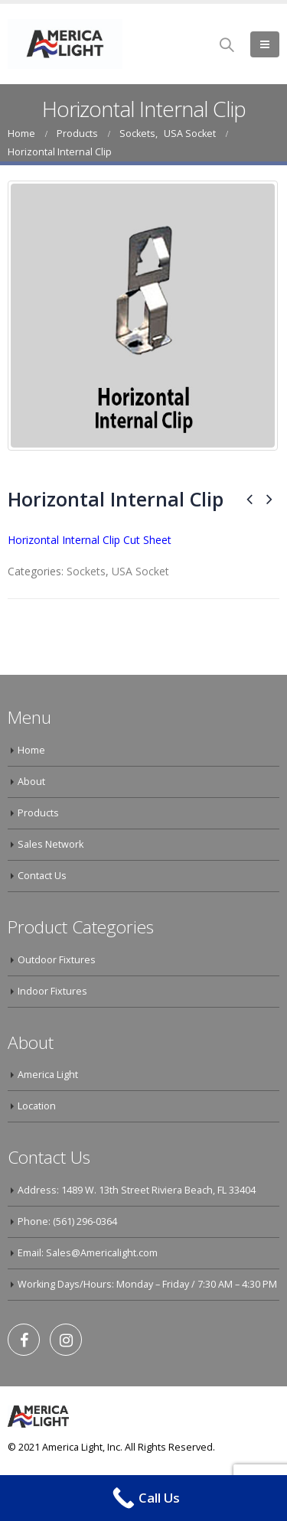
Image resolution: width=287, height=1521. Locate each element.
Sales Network (50, 844)
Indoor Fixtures (52, 991)
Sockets (86, 571)
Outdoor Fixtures (57, 959)
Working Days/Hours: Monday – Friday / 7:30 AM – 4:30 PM (147, 1284)
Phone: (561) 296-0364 (67, 1221)
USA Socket (140, 571)
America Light (48, 1074)
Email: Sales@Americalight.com (88, 1252)
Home (31, 750)
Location (37, 1105)
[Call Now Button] (143, 1498)
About (31, 781)
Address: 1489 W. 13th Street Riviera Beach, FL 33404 (137, 1190)
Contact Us (42, 875)
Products (38, 812)
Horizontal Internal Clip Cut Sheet (89, 540)
